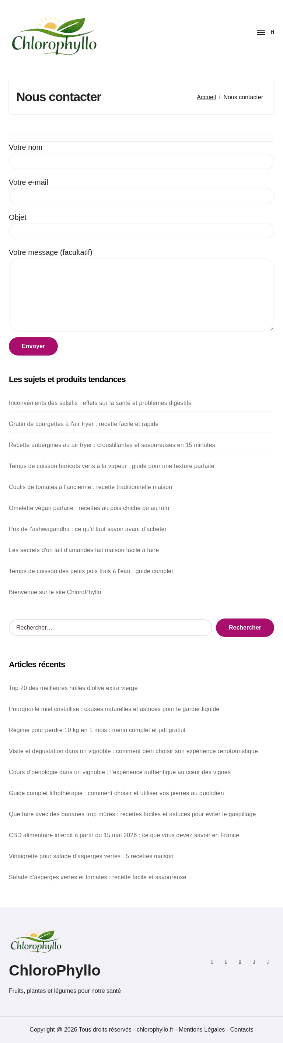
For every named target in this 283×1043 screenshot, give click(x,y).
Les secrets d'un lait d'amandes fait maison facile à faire (84, 550)
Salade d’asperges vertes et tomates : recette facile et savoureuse (97, 877)
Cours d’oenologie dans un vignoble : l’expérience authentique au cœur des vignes (120, 772)
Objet (141, 226)
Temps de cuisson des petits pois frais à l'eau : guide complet (91, 571)
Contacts (242, 1029)
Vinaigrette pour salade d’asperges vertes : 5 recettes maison (91, 856)
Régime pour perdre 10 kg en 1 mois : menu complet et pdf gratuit (97, 730)
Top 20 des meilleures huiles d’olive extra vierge (73, 688)
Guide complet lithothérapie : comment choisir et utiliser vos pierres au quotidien (116, 793)
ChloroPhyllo (55, 970)
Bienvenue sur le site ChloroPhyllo (55, 592)
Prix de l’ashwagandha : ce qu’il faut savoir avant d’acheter (88, 529)
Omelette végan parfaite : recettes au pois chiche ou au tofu (89, 508)
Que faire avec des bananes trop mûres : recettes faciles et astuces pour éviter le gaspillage (132, 814)
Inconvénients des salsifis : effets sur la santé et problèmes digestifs (100, 403)
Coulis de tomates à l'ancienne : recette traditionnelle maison (90, 487)
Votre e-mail (141, 191)
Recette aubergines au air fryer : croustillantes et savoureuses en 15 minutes (112, 445)
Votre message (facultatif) (141, 290)
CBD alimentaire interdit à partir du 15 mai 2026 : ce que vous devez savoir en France (124, 835)
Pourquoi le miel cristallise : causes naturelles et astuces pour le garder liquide (114, 709)
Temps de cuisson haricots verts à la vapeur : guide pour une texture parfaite (111, 466)
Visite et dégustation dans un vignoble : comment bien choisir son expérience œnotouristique (133, 751)
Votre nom (141, 156)
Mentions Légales (203, 1029)
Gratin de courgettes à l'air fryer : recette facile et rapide (84, 424)
